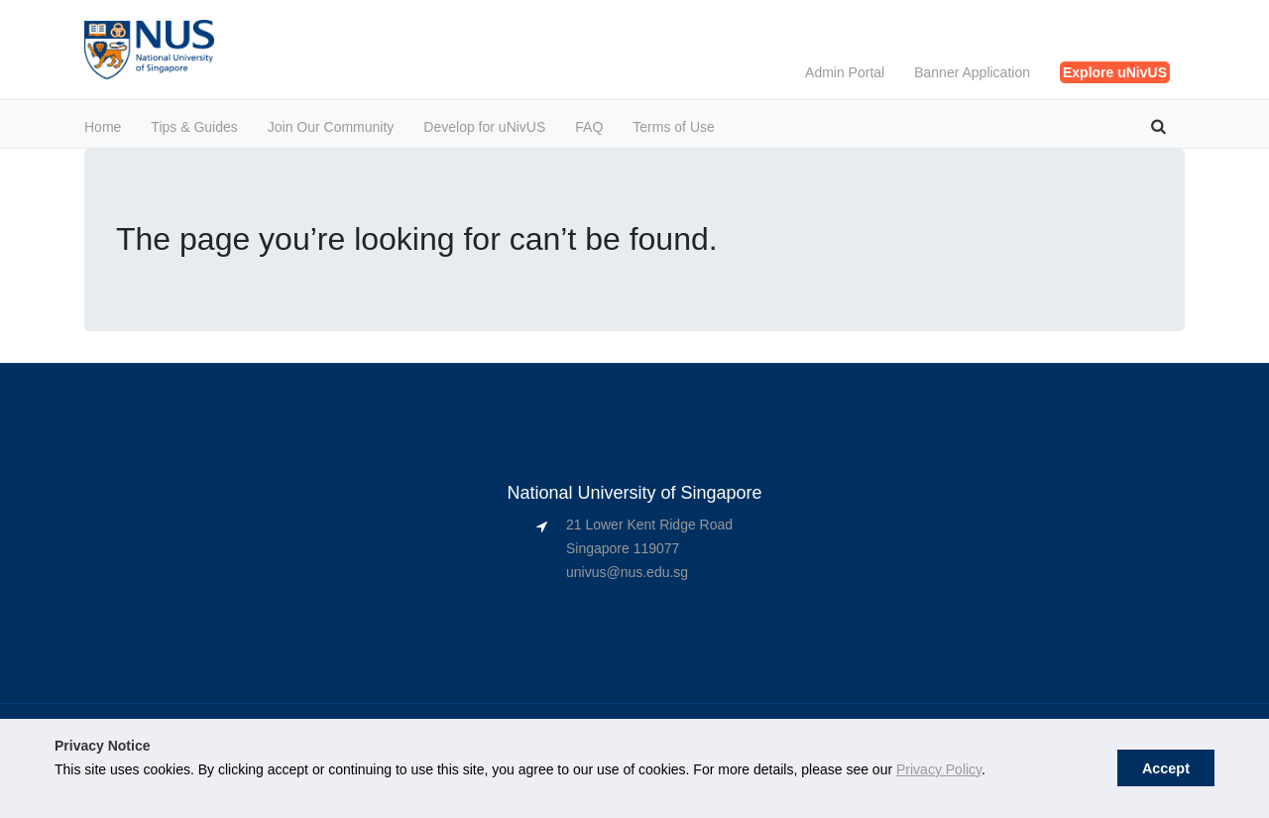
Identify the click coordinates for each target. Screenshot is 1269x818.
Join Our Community (331, 127)
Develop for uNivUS (484, 127)
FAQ (589, 127)
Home (102, 127)
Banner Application (972, 72)
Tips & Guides (194, 127)
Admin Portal (844, 72)
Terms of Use (673, 127)
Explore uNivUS (1115, 72)
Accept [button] (1166, 768)
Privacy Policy (938, 769)
